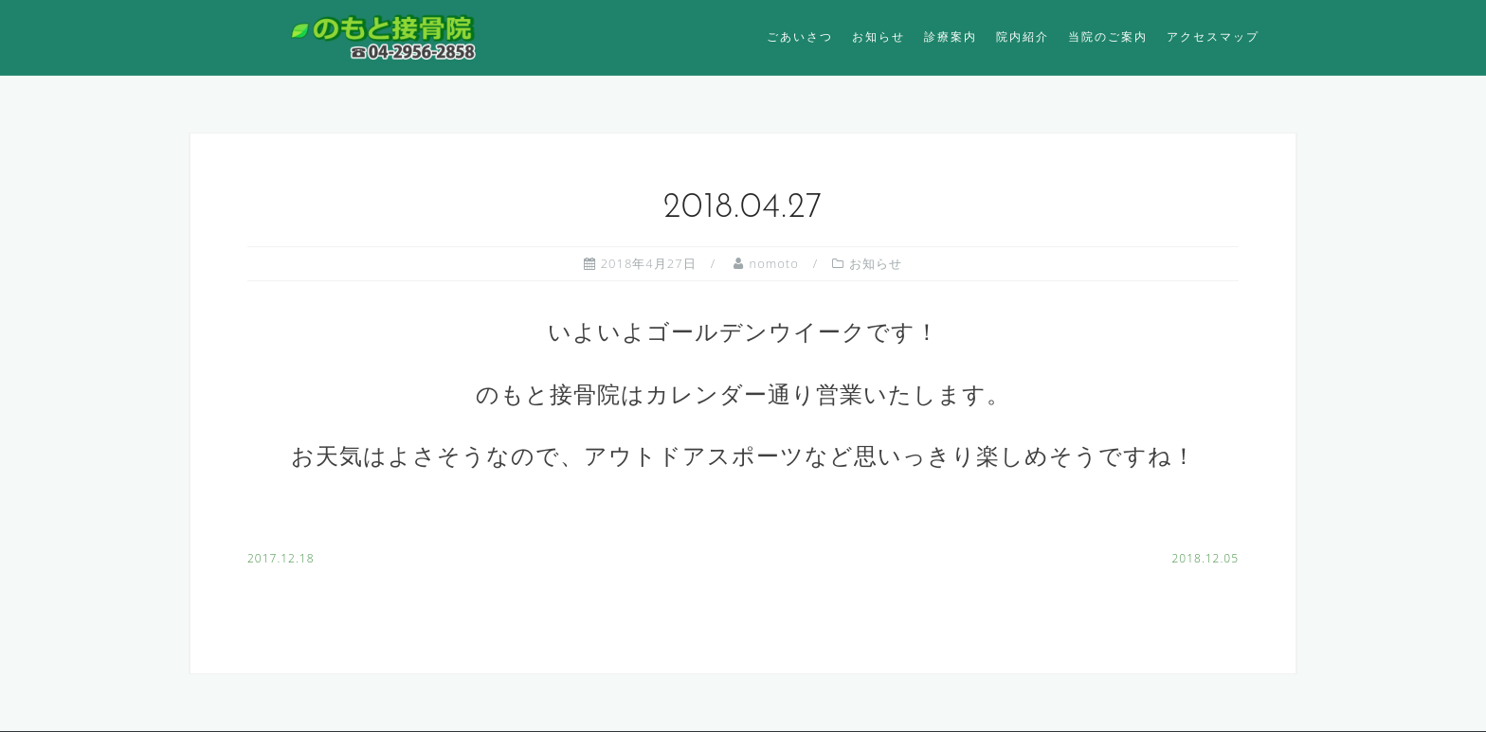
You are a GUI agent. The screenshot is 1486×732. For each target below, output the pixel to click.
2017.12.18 (281, 558)
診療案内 (950, 36)
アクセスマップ (1213, 36)
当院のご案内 (1108, 36)
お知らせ (878, 36)
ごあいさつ (800, 36)
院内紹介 (1022, 36)
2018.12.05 (1205, 558)
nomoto (773, 263)
